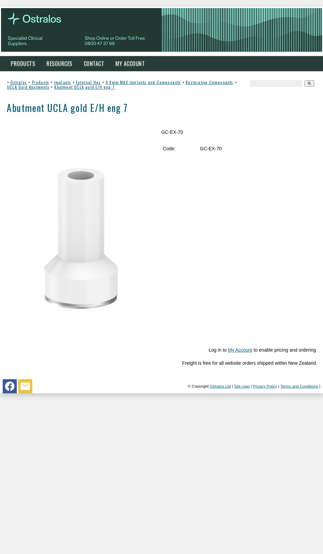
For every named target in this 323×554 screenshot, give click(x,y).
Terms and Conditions (299, 386)
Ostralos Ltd (220, 386)
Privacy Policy (265, 386)
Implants (62, 82)
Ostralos (18, 82)
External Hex (88, 82)
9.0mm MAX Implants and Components (143, 82)
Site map (242, 386)
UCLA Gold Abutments (28, 87)
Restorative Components (209, 82)
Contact (94, 64)
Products (23, 64)
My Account (130, 64)
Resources (59, 64)
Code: (169, 148)
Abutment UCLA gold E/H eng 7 (84, 87)
